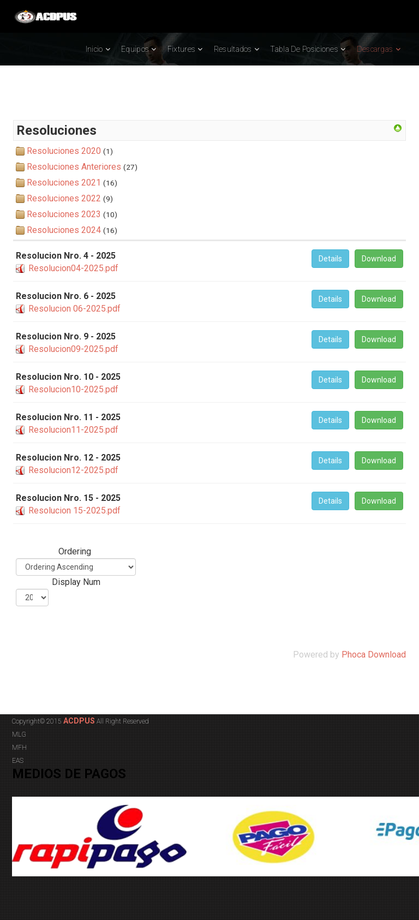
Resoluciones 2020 (64, 151)
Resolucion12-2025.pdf (73, 470)
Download (379, 258)
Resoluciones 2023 (64, 214)
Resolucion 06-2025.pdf (74, 308)
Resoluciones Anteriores (74, 167)
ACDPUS (78, 720)
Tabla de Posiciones (304, 49)
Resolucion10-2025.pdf (73, 389)
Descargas (375, 49)
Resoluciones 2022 (64, 198)
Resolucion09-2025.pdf (73, 349)
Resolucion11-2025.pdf (73, 430)
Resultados (233, 49)
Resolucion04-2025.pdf (73, 268)
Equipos (135, 49)
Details (330, 258)
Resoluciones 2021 (64, 182)
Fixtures (181, 49)
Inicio (94, 49)
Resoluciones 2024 (64, 230)
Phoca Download (374, 654)
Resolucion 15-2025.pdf (74, 510)
